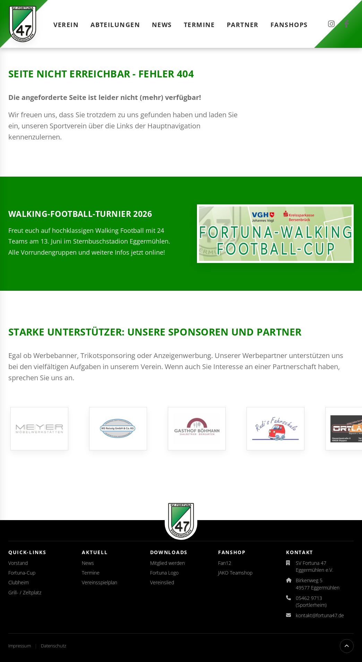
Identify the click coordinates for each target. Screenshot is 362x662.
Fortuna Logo (164, 572)
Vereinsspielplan (99, 582)
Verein (66, 24)
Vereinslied (162, 582)
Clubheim (18, 582)
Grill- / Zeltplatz (24, 592)
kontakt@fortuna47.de (320, 615)
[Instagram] (331, 24)
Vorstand (18, 563)
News (162, 24)
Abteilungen (115, 24)
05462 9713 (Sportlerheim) (311, 601)
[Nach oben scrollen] (347, 646)
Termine (199, 24)
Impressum (20, 646)
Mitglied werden (167, 563)
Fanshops (289, 24)
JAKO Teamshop (235, 572)
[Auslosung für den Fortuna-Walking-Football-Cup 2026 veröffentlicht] (275, 233)
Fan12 (224, 563)
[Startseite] (22, 24)
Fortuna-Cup (21, 572)
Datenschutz (53, 646)
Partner (243, 24)
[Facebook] (347, 24)
